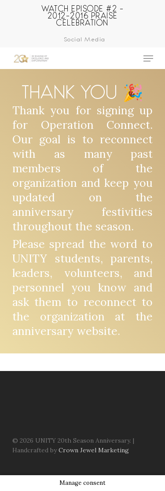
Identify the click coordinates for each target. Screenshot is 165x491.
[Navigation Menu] (148, 58)
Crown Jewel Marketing (94, 450)
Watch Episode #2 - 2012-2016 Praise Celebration (82, 15)
